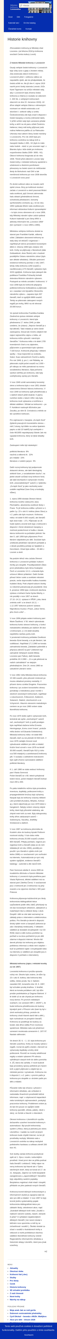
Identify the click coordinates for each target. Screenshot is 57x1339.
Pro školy (14, 1281)
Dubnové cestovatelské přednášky (25, 1313)
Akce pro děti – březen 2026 (22, 1320)
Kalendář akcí (13, 23)
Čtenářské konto (14, 29)
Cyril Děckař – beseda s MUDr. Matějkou (28, 1316)
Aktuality (14, 1268)
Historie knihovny (18, 1287)
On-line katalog (30, 23)
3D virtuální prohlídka (20, 1290)
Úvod (10, 17)
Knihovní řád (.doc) (18, 1274)
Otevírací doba (16, 1271)
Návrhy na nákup (17, 1299)
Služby (13, 1277)
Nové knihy (15, 1296)
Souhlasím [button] (28, 1335)
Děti (18, 17)
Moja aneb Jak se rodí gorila (23, 1310)
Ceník (12, 1284)
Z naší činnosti (16, 1293)
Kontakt (29, 29)
